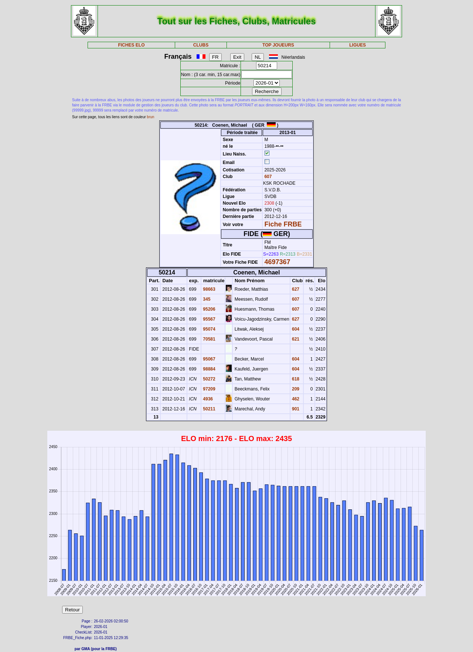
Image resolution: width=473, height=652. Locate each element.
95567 (208, 319)
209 (295, 389)
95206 (208, 309)
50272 (208, 379)
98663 (208, 289)
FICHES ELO (131, 45)
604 (295, 329)
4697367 (277, 262)
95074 (208, 329)
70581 (208, 339)
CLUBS (200, 45)
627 (295, 289)
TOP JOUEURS (278, 45)
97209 (208, 389)
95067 (208, 359)
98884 (208, 369)
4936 (207, 399)
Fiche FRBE (283, 224)
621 (295, 339)
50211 (208, 409)
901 (295, 409)
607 (267, 176)
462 (295, 399)
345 (206, 299)
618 (295, 379)
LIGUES (357, 45)
